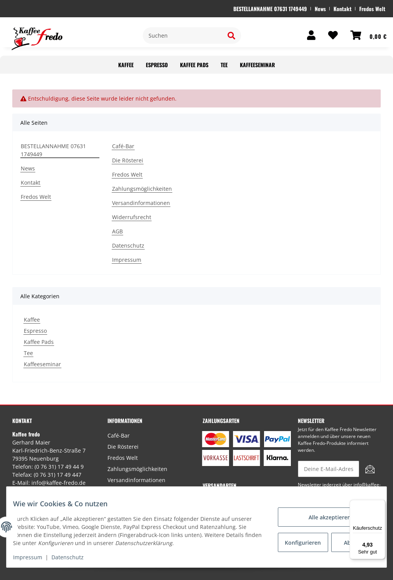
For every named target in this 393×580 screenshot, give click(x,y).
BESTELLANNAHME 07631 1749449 (270, 9)
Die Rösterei (127, 160)
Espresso (35, 330)
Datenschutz (128, 245)
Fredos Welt (372, 9)
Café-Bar (123, 146)
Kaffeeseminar (42, 364)
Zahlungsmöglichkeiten (142, 188)
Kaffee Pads (39, 341)
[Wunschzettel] (327, 35)
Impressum (126, 259)
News (320, 9)
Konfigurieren (300, 542)
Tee (28, 353)
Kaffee (32, 319)
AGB (117, 231)
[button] (305, 35)
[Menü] (380, 504)
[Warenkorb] (363, 35)
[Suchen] (182, 35)
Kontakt (343, 9)
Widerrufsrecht (131, 217)
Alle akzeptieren (324, 517)
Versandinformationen (141, 203)
